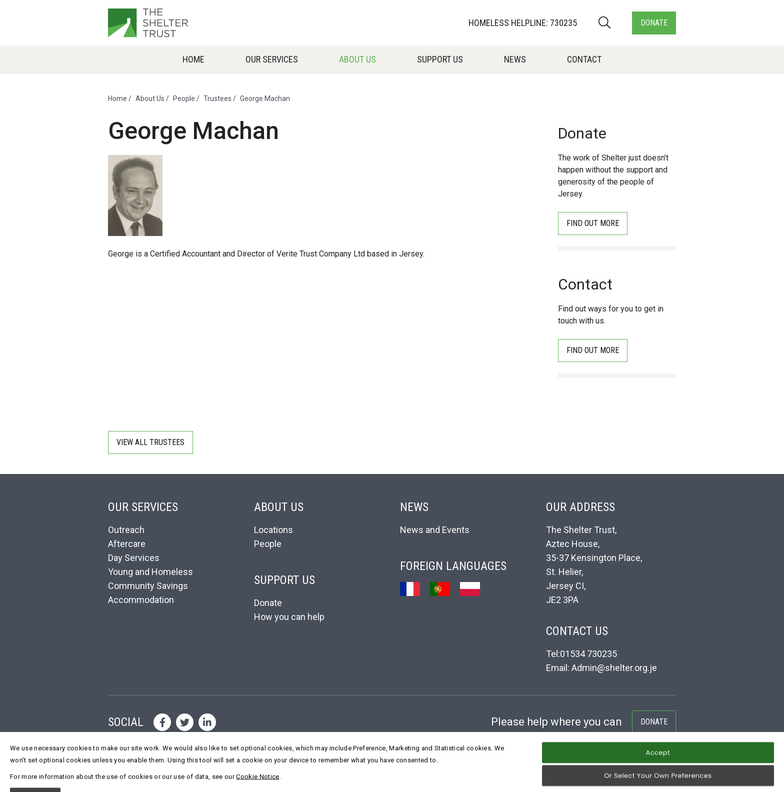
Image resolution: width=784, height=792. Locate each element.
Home (193, 59)
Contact (584, 59)
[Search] (605, 23)
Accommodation (141, 599)
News (515, 59)
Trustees (218, 98)
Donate (654, 23)
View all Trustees (150, 442)
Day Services (134, 557)
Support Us (440, 59)
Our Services (272, 59)
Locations (273, 529)
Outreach (126, 529)
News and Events (435, 529)
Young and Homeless (150, 571)
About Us (357, 59)
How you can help (289, 617)
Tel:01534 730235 (581, 653)
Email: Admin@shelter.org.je (601, 667)
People (184, 98)
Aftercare (127, 543)
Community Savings (148, 585)
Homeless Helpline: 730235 (522, 23)
